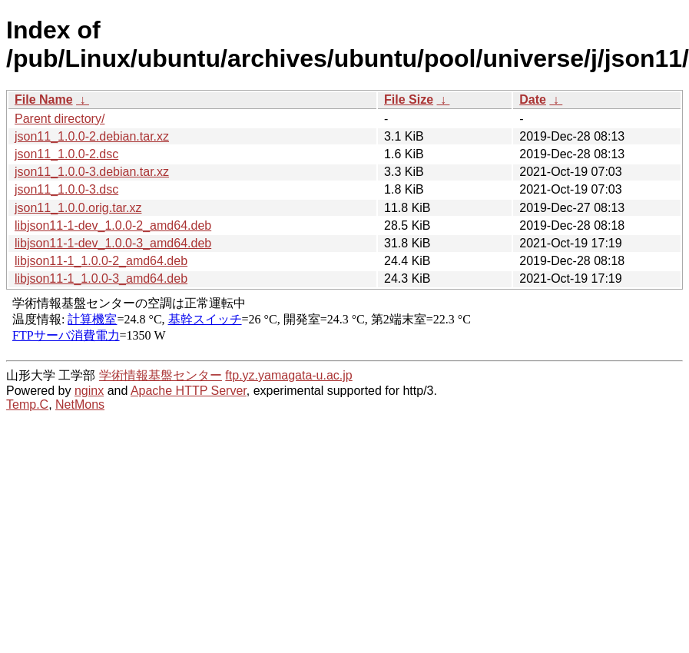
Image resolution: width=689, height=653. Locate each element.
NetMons (79, 404)
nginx (89, 390)
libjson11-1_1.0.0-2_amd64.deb (101, 260)
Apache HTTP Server (189, 390)
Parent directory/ (59, 118)
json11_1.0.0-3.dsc (66, 189)
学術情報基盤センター (160, 375)
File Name (44, 99)
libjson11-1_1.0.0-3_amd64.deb (101, 278)
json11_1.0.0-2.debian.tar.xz (92, 136)
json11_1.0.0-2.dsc (66, 154)
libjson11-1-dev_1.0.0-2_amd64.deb (113, 225)
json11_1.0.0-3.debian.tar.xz (92, 171)
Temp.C (27, 404)
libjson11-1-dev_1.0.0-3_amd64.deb (113, 243)
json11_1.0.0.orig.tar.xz (78, 207)
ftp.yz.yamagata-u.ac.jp (288, 375)
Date (532, 99)
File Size (408, 99)
